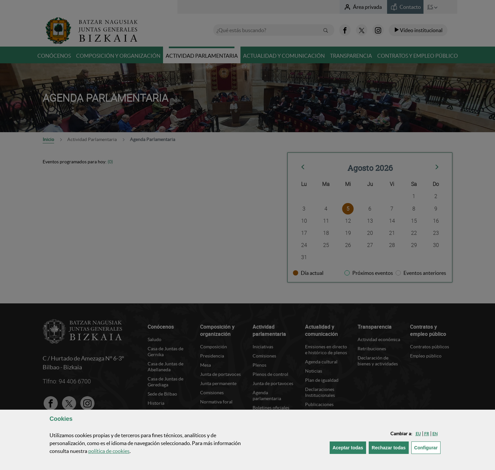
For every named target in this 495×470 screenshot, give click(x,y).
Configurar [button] (427, 447)
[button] (418, 434)
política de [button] (109, 451)
